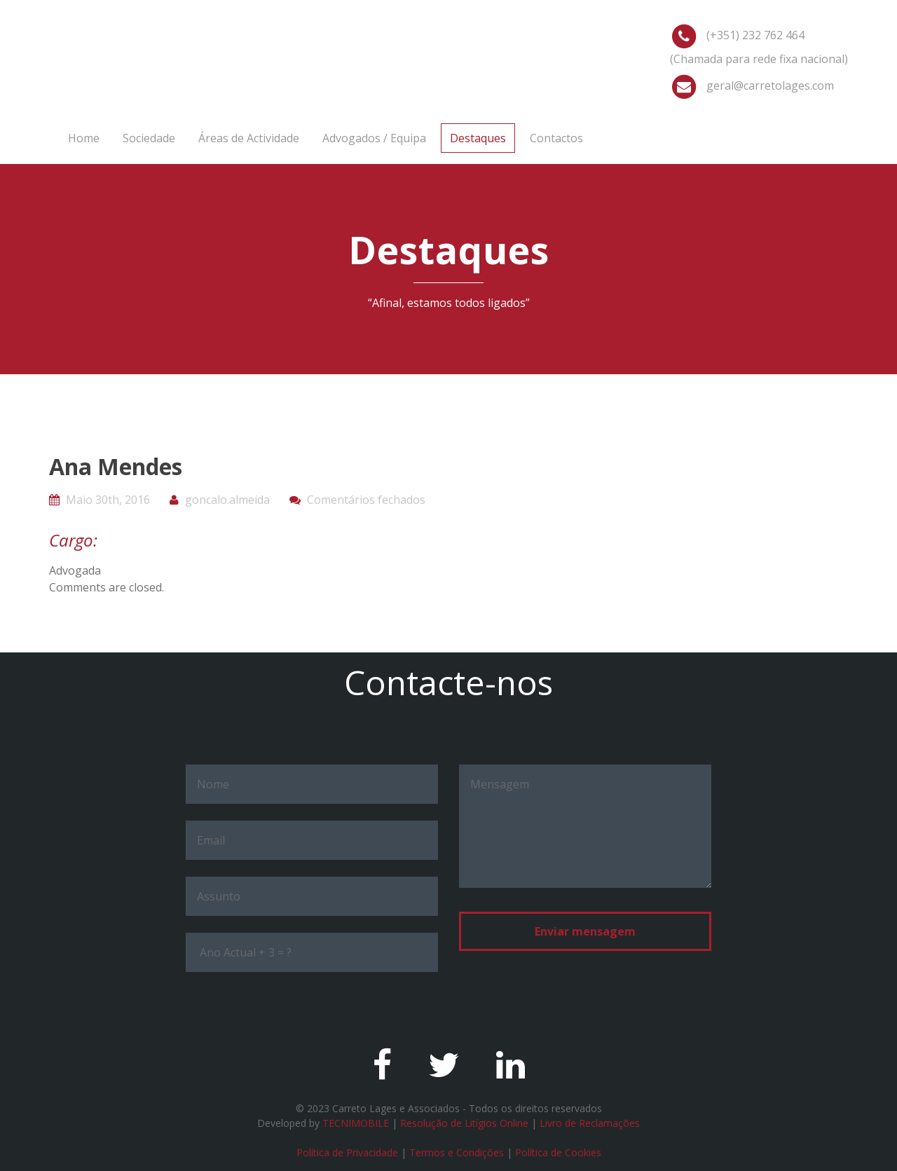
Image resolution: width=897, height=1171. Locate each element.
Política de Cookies (558, 1152)
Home (84, 138)
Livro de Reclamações (590, 1123)
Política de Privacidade (347, 1152)
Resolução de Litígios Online (464, 1123)
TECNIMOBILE (355, 1123)
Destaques (478, 138)
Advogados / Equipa (374, 138)
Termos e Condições (456, 1152)
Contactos (556, 138)
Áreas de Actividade (248, 138)
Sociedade (149, 138)
